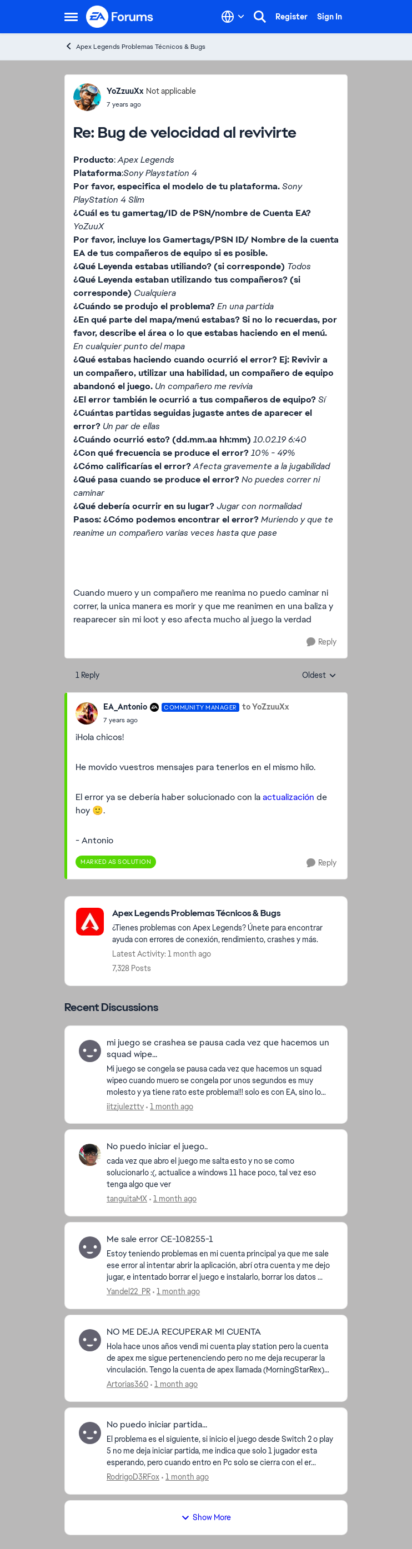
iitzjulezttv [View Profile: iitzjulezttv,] (125, 1106)
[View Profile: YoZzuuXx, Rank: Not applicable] (87, 97)
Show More (206, 1517)
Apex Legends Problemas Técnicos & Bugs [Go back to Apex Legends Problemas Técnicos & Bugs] (134, 46)
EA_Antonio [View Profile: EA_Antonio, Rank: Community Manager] (125, 707)
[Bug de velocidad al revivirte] (151, 104)
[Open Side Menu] (71, 16)
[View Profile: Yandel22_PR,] (90, 1247)
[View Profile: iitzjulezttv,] (90, 1051)
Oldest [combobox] (319, 675)
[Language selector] (233, 17)
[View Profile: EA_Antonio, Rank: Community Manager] (87, 713)
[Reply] (321, 642)
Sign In (329, 17)
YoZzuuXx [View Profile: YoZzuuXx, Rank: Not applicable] (125, 91)
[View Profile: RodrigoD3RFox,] (90, 1433)
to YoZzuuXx (265, 707)
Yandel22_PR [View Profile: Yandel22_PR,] (128, 1291)
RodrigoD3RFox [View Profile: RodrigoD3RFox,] (133, 1477)
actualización (288, 797)
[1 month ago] (169, 1106)
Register (291, 17)
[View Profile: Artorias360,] (90, 1340)
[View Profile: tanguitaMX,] (90, 1155)
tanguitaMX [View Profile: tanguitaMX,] (127, 1199)
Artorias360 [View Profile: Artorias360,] (127, 1384)
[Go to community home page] (120, 17)
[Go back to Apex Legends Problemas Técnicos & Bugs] (224, 913)
